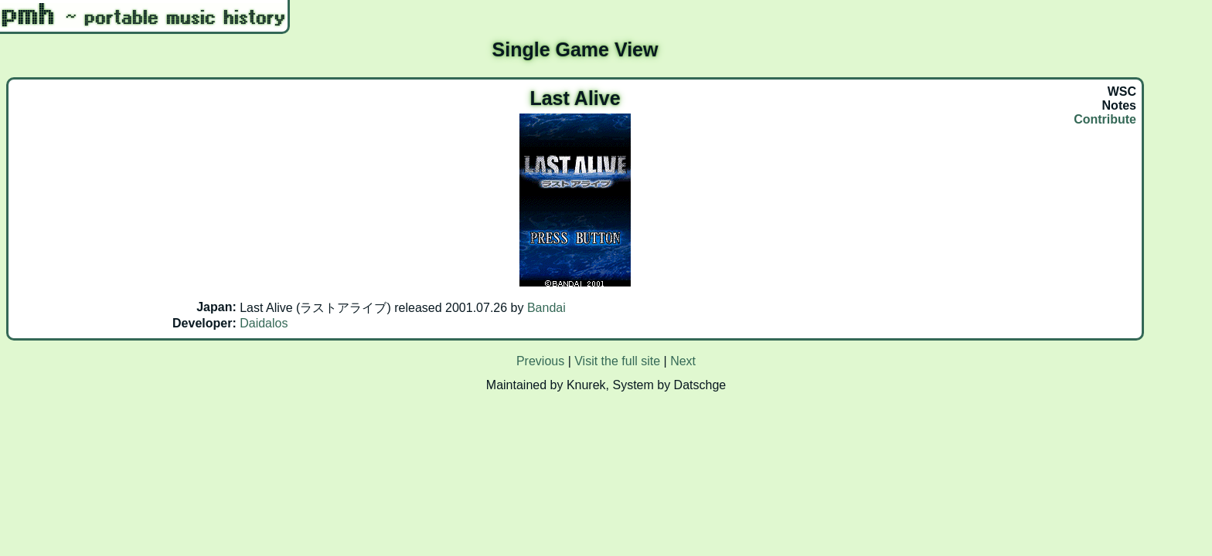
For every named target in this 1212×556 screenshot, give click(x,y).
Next (683, 361)
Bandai (546, 307)
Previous (540, 361)
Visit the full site (617, 361)
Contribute (1105, 119)
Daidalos (264, 323)
